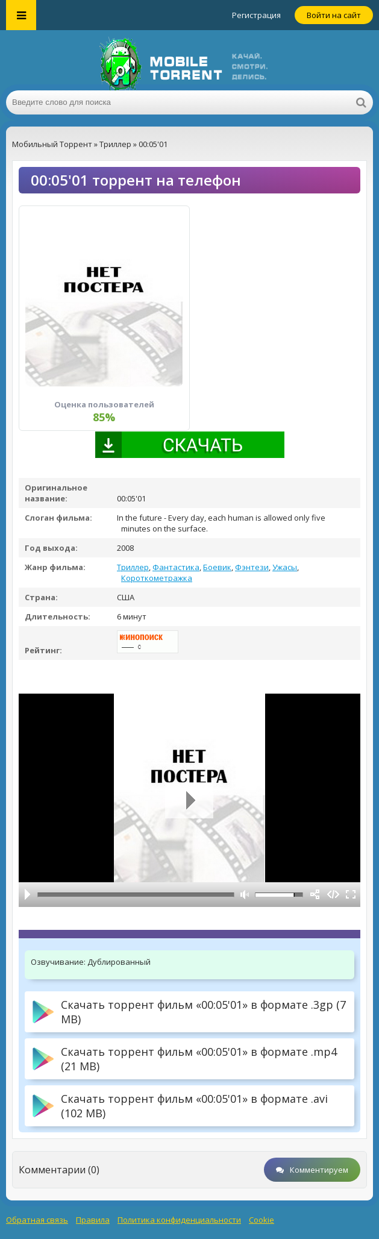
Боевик (217, 567)
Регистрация (256, 15)
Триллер (133, 567)
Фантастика (175, 567)
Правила (93, 1219)
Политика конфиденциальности (179, 1219)
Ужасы (284, 567)
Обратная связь (37, 1219)
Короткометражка (156, 577)
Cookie (261, 1219)
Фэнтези (252, 567)
